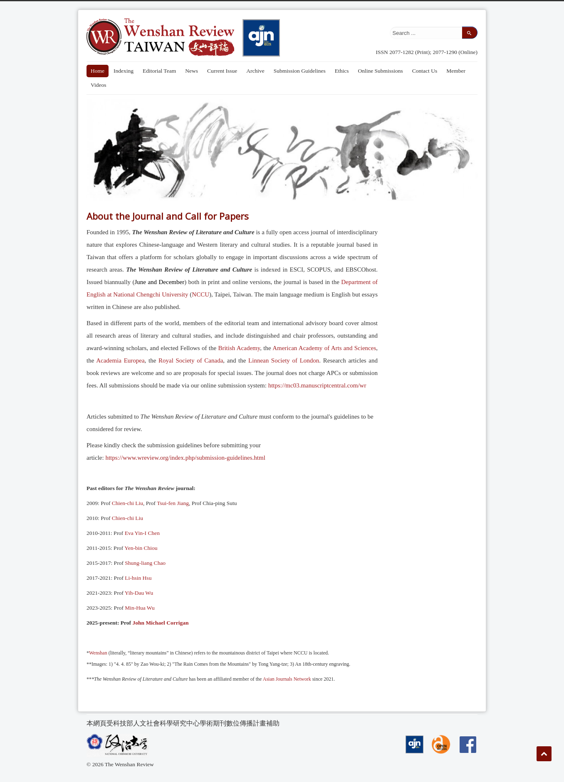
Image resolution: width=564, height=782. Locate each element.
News (191, 71)
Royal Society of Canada (190, 360)
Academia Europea (120, 360)
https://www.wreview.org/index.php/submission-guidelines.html (185, 457)
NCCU (200, 294)
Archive (255, 71)
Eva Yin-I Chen (142, 533)
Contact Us (424, 71)
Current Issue (222, 71)
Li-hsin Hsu (138, 578)
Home (97, 71)
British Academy (239, 348)
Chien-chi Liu (127, 503)
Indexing (124, 71)
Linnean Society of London (283, 360)
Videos (98, 85)
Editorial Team (159, 71)
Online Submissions (380, 71)
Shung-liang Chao (145, 563)
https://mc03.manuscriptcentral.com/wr (317, 385)
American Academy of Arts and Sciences (324, 348)
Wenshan (98, 653)
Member (455, 71)
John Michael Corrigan (160, 623)
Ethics (342, 71)
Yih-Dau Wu (139, 593)
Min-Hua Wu (140, 608)
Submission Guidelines (300, 71)
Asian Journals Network (286, 679)
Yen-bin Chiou (140, 548)
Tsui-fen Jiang (173, 503)
